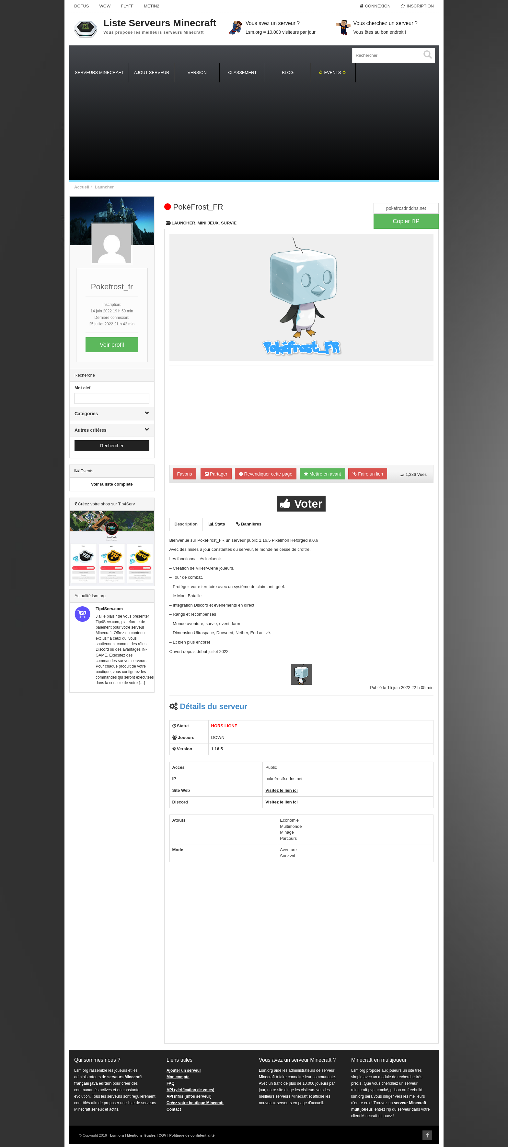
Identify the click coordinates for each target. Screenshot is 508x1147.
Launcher (104, 187)
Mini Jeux (208, 223)
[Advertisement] (254, 131)
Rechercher (111, 445)
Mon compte (178, 1077)
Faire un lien (367, 474)
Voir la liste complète (112, 484)
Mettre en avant (322, 474)
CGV (163, 1135)
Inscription (420, 6)
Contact (174, 1109)
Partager (216, 474)
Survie (229, 223)
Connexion (377, 6)
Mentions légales (141, 1135)
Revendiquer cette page (266, 474)
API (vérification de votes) (190, 1090)
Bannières (248, 524)
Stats (217, 524)
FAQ (171, 1083)
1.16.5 (217, 748)
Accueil (81, 187)
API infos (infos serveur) (189, 1096)
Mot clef (82, 387)
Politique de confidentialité (191, 1135)
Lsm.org (117, 1135)
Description (186, 524)
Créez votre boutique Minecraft (195, 1103)
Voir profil (112, 345)
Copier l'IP (406, 221)
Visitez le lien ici (281, 790)
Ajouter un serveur (184, 1070)
